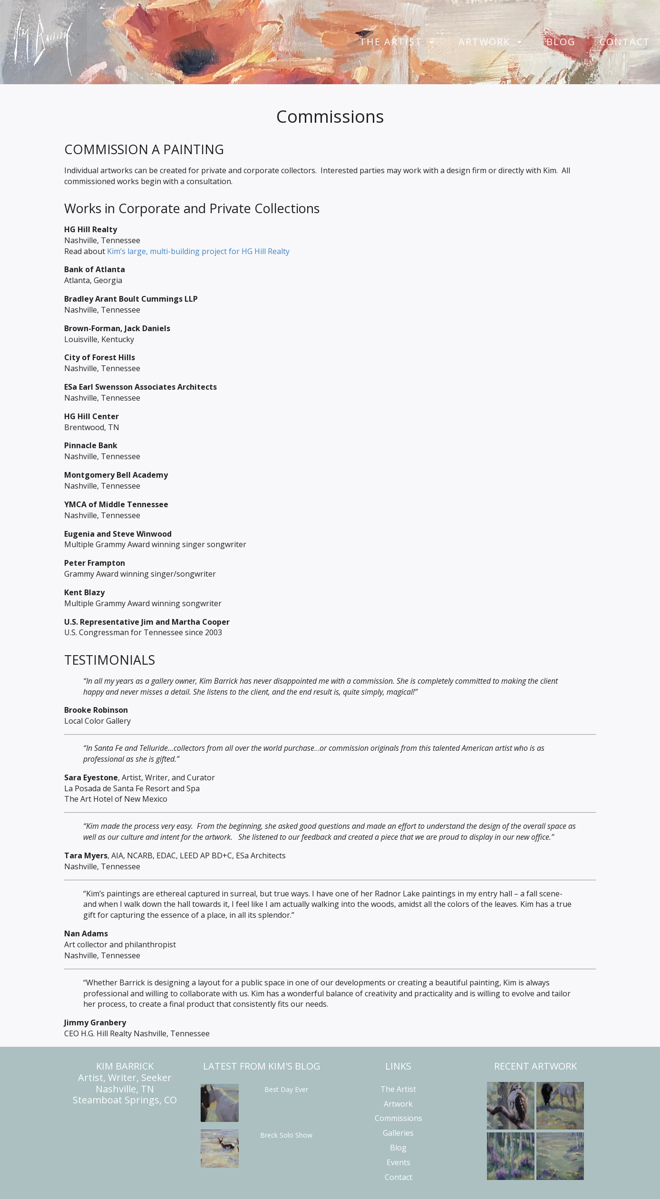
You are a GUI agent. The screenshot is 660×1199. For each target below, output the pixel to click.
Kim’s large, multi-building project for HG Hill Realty (198, 251)
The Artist (390, 42)
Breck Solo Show (286, 1135)
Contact (625, 42)
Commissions (398, 1118)
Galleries (398, 1133)
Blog (561, 42)
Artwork (484, 42)
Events (398, 1162)
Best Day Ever (286, 1089)
